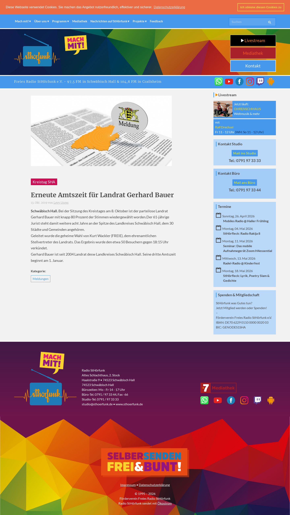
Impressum (128, 485)
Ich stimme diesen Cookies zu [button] (261, 7)
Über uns (40, 21)
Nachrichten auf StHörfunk (108, 21)
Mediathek (79, 21)
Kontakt (253, 65)
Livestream (253, 40)
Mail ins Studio (244, 153)
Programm (59, 21)
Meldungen (41, 279)
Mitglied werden (234, 308)
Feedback (156, 21)
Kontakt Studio (230, 144)
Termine (224, 206)
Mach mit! (22, 21)
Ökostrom (164, 503)
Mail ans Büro (244, 182)
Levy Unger (61, 202)
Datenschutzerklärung (154, 485)
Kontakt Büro (229, 173)
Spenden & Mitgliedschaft (238, 295)
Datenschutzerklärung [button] (169, 7)
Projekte (138, 21)
